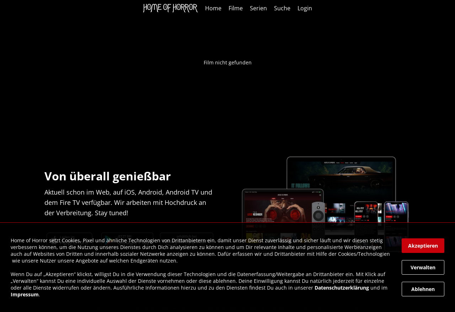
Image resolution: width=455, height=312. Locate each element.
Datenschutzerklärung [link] (342, 287)
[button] (423, 246)
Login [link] (305, 8)
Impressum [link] (25, 294)
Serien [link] (258, 8)
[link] (172, 8)
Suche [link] (282, 8)
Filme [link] (236, 8)
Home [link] (213, 8)
